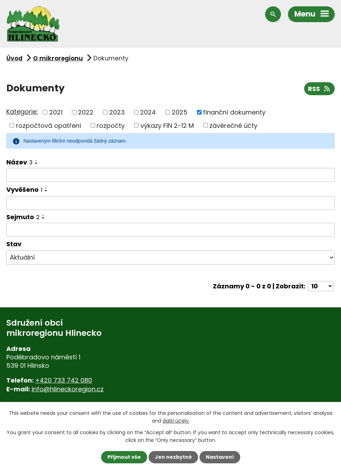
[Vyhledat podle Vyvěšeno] (170, 203)
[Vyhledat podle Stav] (170, 257)
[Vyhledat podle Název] (170, 175)
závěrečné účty (233, 125)
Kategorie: (22, 111)
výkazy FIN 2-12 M (167, 125)
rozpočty (111, 125)
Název (19, 162)
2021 (56, 112)
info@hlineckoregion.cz (68, 389)
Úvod (14, 58)
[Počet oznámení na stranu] (320, 286)
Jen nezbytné (173, 457)
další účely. (176, 420)
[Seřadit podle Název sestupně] (36, 163)
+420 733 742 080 (63, 380)
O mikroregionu (58, 58)
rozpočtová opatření (48, 125)
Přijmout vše (124, 457)
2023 (117, 112)
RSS (319, 88)
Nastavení (220, 457)
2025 (180, 112)
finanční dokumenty (234, 112)
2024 (148, 112)
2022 (85, 112)
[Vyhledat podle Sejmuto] (170, 230)
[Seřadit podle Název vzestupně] (36, 160)
